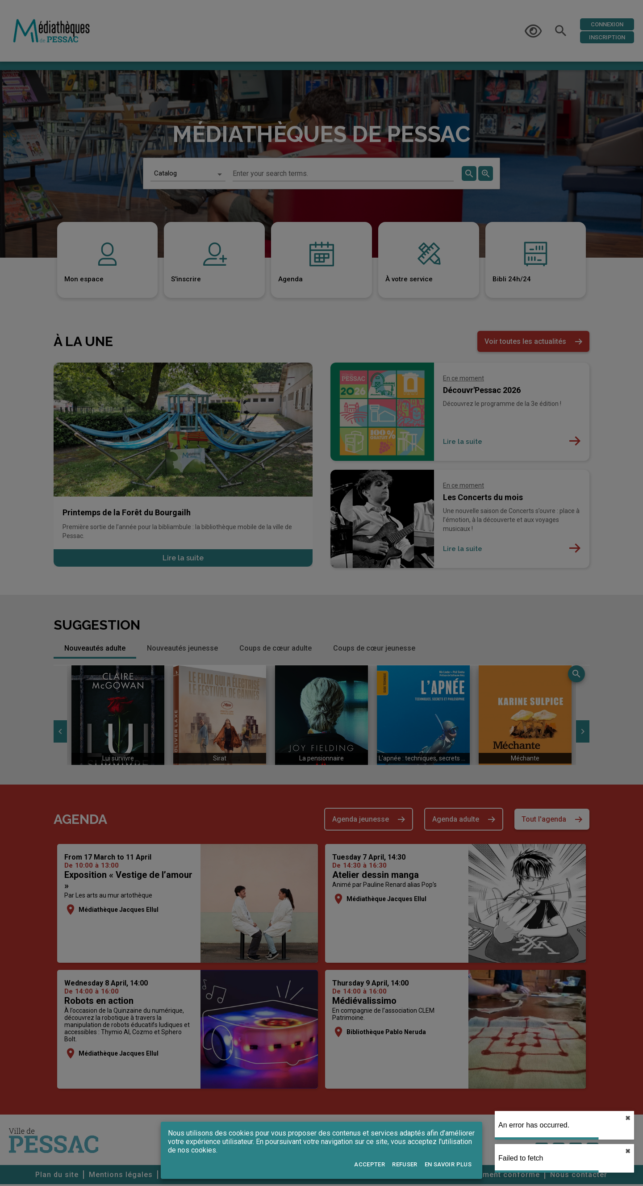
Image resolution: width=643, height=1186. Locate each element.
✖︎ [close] (627, 1118)
